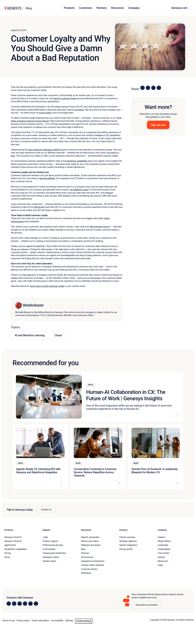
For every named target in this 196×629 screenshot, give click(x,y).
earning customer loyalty (65, 98)
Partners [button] (102, 8)
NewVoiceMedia (47, 178)
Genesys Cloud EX (13, 541)
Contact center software (92, 565)
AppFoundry (10, 545)
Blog (83, 549)
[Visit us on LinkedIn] (9, 603)
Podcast (85, 553)
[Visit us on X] (19, 603)
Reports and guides (90, 537)
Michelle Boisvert (33, 305)
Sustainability (164, 549)
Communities (49, 549)
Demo (7, 557)
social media (45, 112)
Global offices (164, 541)
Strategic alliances (128, 541)
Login (45, 537)
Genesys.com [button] (179, 8)
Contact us (46, 509)
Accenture (79, 109)
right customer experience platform (44, 149)
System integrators (128, 545)
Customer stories (89, 569)
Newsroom (163, 561)
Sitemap (69, 620)
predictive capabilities (77, 161)
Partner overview (127, 537)
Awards (161, 557)
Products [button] (69, 8)
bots (13, 156)
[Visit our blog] (36, 603)
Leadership (163, 545)
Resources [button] (117, 8)
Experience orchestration (93, 561)
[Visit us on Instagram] (14, 603)
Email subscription (40, 620)
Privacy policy (23, 620)
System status (49, 561)
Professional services (53, 545)
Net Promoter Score (99, 226)
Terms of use (8, 620)
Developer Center (51, 557)
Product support (50, 541)
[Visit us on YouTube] (30, 603)
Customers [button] (85, 8)
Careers (161, 537)
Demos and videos (90, 541)
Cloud (58, 335)
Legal (160, 565)
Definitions (86, 573)
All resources (87, 557)
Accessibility (57, 620)
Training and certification (54, 553)
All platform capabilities (15, 549)
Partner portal (125, 549)
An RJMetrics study (79, 189)
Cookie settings (83, 621)
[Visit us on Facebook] (25, 603)
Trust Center (163, 553)
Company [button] (134, 8)
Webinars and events (91, 545)
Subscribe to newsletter (147, 605)
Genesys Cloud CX (13, 537)
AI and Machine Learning (30, 335)
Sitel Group (39, 207)
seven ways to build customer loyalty (47, 286)
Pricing (7, 553)
